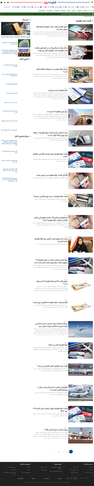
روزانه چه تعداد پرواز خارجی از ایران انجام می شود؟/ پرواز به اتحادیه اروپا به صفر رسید (51, 325)
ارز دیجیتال (70, 7)
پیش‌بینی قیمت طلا (26, 472)
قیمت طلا (91, 467)
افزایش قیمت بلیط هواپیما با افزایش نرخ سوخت (50, 302)
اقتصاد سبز (22, 7)
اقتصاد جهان (29, 7)
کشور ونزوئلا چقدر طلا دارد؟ (11, 93)
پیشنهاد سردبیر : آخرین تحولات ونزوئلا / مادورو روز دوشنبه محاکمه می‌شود (76, 14)
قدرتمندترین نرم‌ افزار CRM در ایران (9, 473)
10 (58, 452)
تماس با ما (46, 478)
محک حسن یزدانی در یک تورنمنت (10, 102)
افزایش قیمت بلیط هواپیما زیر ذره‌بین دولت (51, 175)
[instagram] (71, 478)
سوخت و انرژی (37, 7)
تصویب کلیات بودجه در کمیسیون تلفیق (9, 121)
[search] (92, 2)
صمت (44, 7)
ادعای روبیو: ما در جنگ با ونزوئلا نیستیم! (9, 130)
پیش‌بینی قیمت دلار (11, 467)
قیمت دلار (91, 470)
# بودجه (74, 10)
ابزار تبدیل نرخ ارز (74, 472)
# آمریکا (68, 10)
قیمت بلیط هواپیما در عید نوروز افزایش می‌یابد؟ (50, 196)
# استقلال (85, 10)
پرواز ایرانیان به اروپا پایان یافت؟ (55, 429)
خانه (91, 7)
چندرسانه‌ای (6, 7)
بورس (76, 7)
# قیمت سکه (49, 10)
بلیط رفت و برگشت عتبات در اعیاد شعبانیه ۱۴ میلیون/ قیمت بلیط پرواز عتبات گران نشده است (50, 261)
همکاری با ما (20, 478)
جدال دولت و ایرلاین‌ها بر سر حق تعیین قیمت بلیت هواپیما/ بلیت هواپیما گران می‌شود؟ (51, 49)
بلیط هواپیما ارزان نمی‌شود (57, 90)
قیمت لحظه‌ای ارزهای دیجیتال (55, 471)
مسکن (63, 7)
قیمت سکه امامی (89, 472)
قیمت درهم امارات (74, 470)
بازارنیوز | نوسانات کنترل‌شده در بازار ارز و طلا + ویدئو (16, 37)
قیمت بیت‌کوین (43, 467)
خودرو (81, 7)
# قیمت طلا (63, 10)
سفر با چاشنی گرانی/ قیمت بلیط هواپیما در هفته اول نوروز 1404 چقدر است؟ (50, 134)
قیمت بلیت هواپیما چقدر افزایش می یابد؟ (52, 366)
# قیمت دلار (56, 10)
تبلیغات (33, 478)
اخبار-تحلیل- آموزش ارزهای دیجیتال (56, 467)
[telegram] (75, 478)
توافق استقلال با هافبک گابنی (11, 84)
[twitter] (67, 478)
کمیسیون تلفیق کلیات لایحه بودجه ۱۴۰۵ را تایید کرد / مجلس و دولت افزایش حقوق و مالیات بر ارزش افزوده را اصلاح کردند (9, 52)
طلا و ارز (86, 7)
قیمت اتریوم (44, 470)
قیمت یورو (75, 467)
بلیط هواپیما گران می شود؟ (57, 345)
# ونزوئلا (79, 10)
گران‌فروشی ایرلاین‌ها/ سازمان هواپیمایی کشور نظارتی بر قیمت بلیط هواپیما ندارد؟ (50, 219)
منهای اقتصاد (14, 7)
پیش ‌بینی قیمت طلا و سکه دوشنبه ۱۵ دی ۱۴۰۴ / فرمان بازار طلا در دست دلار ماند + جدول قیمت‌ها (9, 180)
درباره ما (59, 478)
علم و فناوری (57, 7)
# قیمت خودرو (42, 10)
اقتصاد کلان (50, 7)
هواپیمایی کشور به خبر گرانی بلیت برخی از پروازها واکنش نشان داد (52, 388)
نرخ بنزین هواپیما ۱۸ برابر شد (57, 111)
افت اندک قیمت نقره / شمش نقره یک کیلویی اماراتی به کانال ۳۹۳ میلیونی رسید (9, 170)
